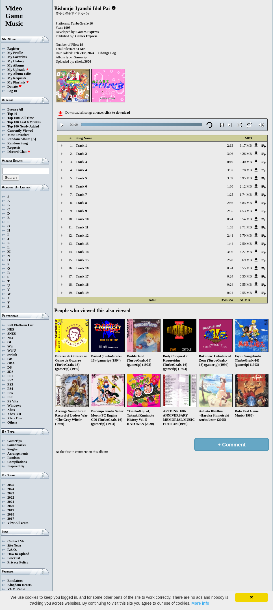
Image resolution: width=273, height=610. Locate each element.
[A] (33, 139)
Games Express (87, 32)
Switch (12, 355)
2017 (10, 519)
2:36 (230, 203)
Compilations (17, 462)
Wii (9, 346)
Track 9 (81, 211)
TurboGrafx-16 (82, 23)
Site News (14, 545)
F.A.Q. (12, 550)
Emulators (15, 581)
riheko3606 (83, 61)
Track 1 (81, 145)
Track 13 (82, 244)
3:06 (230, 154)
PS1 (10, 376)
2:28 (230, 260)
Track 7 (81, 195)
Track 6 (81, 186)
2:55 (230, 211)
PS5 (10, 393)
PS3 (10, 384)
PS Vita (12, 401)
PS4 (10, 389)
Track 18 (82, 285)
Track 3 (81, 162)
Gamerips (14, 441)
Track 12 (82, 235)
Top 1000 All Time (20, 118)
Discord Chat (19, 152)
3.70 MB (246, 235)
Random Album (19, 139)
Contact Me (15, 541)
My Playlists (18, 82)
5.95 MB (246, 178)
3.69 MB (246, 260)
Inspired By (15, 466)
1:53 (230, 227)
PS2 (10, 380)
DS (9, 367)
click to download (117, 112)
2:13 (230, 145)
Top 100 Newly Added (23, 126)
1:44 (230, 244)
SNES (11, 334)
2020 (10, 506)
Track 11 (82, 227)
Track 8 (81, 203)
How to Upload (18, 554)
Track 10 (82, 219)
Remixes (13, 458)
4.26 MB (246, 154)
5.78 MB (246, 170)
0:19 (230, 162)
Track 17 (82, 276)
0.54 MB (246, 219)
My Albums (15, 65)
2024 (10, 489)
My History (15, 61)
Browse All (15, 109)
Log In (12, 91)
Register (13, 48)
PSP (10, 397)
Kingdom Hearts (19, 585)
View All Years (17, 523)
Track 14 (82, 252)
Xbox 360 (14, 414)
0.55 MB (246, 268)
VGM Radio (16, 589)
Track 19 (82, 293)
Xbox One (14, 418)
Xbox (11, 410)
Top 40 (12, 114)
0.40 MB (246, 162)
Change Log (107, 53)
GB (9, 359)
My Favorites (17, 57)
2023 (10, 493)
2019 (10, 510)
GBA (11, 363)
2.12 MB (246, 186)
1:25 (230, 195)
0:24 (230, 219)
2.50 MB (246, 244)
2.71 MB (246, 227)
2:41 (230, 235)
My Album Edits (19, 74)
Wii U (11, 351)
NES (10, 329)
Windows (14, 406)
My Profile (15, 53)
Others (12, 422)
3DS (10, 372)
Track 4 (81, 170)
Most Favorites (18, 135)
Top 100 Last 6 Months (24, 122)
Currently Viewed (20, 131)
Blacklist (13, 558)
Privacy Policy (17, 562)
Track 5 (81, 178)
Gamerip (79, 57)
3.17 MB (246, 145)
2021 (10, 502)
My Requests (16, 78)
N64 (10, 338)
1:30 (230, 186)
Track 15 (82, 260)
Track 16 (82, 268)
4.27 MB (246, 252)
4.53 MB (246, 211)
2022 (10, 497)
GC (9, 342)
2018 (10, 514)
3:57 (230, 170)
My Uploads (18, 70)
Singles (12, 449)
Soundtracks (16, 445)
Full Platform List (20, 325)
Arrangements (17, 453)
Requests (13, 147)
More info (200, 603)
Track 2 (81, 154)
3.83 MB (246, 203)
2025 (10, 485)
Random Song (17, 143)
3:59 (230, 178)
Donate (14, 87)
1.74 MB (246, 195)
